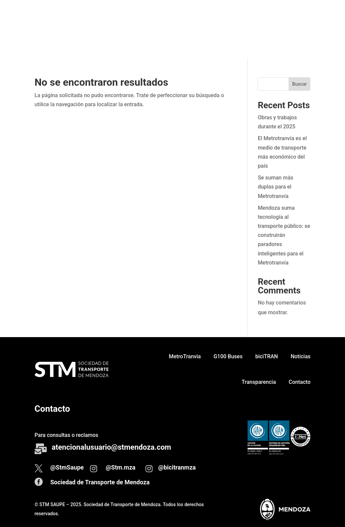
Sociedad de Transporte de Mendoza (100, 482)
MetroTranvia (185, 16)
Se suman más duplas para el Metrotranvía (275, 186)
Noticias (300, 16)
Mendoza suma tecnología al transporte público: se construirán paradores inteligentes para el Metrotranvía (284, 235)
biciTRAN (266, 16)
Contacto (299, 41)
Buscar (299, 84)
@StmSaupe (67, 467)
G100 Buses (228, 16)
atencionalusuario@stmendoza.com (111, 447)
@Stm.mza (121, 467)
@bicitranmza (177, 467)
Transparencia (259, 41)
